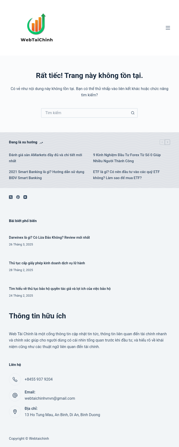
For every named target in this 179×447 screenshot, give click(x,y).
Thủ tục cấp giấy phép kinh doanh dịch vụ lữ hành (47, 263)
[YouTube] (25, 197)
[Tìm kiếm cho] (84, 113)
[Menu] (168, 28)
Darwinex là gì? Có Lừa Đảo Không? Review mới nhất (49, 237)
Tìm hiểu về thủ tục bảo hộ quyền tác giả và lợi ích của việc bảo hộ (60, 289)
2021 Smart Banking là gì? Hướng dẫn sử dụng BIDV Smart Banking (46, 175)
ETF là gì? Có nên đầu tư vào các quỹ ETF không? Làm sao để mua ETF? (126, 175)
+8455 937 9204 (39, 379)
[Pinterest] (18, 197)
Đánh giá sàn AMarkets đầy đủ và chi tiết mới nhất (45, 158)
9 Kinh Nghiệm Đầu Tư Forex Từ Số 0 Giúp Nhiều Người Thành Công (127, 158)
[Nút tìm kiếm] (133, 113)
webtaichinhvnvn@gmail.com (50, 398)
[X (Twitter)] (11, 197)
